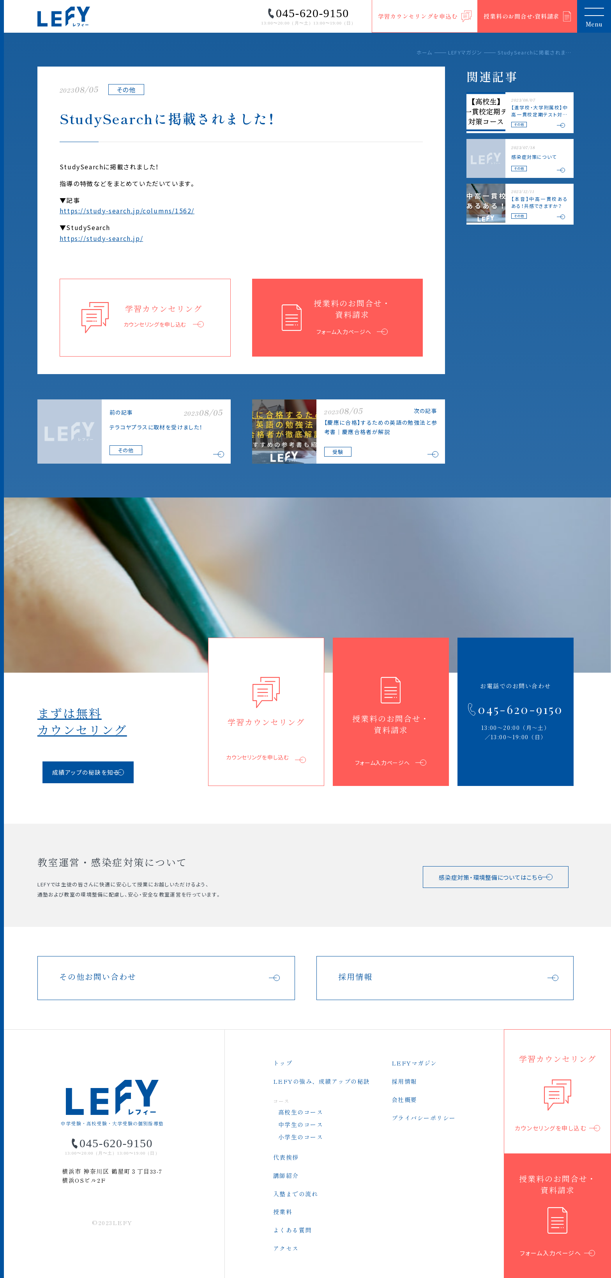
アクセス (286, 1248)
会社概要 (404, 1099)
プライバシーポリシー (424, 1118)
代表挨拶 (286, 1157)
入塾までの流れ (295, 1194)
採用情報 (404, 1081)
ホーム (425, 52)
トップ (283, 1063)
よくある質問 (292, 1230)
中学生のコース (300, 1124)
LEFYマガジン (465, 52)
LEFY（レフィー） (63, 16)
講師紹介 (286, 1175)
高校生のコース (300, 1112)
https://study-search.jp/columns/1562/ (127, 210)
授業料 (283, 1212)
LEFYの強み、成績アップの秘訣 (321, 1081)
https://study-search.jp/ (101, 238)
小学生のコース (300, 1137)
